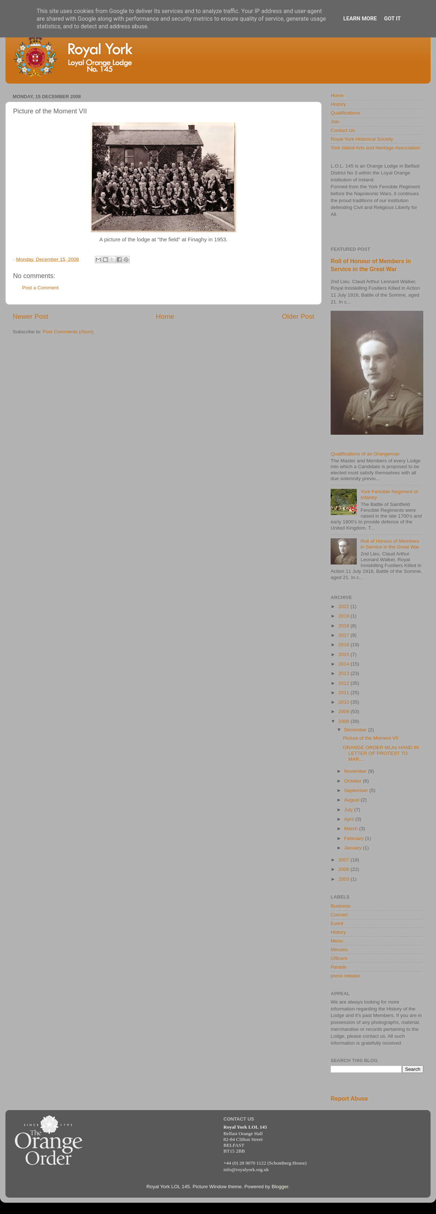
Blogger (280, 1186)
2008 (344, 721)
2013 (344, 673)
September (357, 790)
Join (335, 121)
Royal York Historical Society (362, 139)
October (353, 781)
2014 (344, 664)
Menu (337, 941)
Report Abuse (349, 1099)
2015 (344, 654)
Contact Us (343, 130)
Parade (339, 967)
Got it (392, 18)
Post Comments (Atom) (68, 331)
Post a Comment (40, 287)
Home (165, 316)
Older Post (298, 316)
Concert (339, 914)
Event (337, 923)
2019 (344, 616)
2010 (344, 702)
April (349, 819)
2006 (344, 869)
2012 (344, 683)
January (353, 848)
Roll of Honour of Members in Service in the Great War (389, 544)
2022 (344, 606)
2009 (344, 711)
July (349, 809)
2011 (344, 692)
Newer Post (30, 316)
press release (345, 975)
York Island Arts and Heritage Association (375, 147)
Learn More (360, 18)
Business (341, 906)
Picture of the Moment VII (370, 738)
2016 (344, 644)
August (352, 800)
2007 (344, 860)
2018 (344, 625)
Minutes (339, 949)
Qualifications (345, 113)
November (356, 771)
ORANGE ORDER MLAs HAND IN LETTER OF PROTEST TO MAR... (381, 753)
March (351, 828)
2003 (344, 879)
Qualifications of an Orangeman (365, 454)
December (356, 729)
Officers (339, 958)
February (354, 838)
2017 (344, 635)
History (338, 104)
